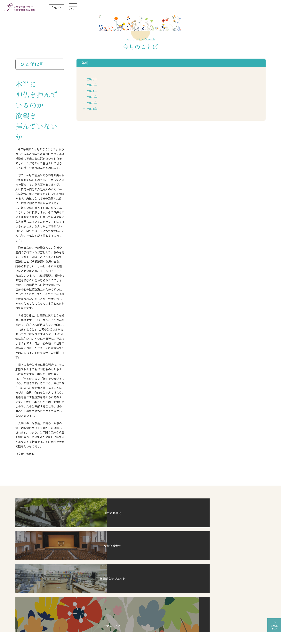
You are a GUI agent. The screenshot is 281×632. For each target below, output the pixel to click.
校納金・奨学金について (124, 489)
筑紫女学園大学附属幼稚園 (226, 600)
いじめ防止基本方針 (223, 460)
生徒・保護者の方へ (223, 510)
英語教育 (85, 496)
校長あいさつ (51, 466)
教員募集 (218, 487)
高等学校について (155, 466)
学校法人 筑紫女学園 (50, 600)
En (247, 9)
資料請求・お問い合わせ (226, 498)
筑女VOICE (118, 506)
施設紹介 (49, 478)
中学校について (120, 466)
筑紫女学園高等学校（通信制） (157, 600)
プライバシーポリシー (225, 454)
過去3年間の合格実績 (190, 472)
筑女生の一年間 (120, 501)
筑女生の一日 (119, 495)
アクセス (49, 483)
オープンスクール (190, 492)
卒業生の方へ (220, 516)
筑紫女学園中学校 (193, 600)
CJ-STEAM (84, 466)
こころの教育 (87, 502)
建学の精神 (50, 472)
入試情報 (117, 483)
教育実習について (222, 481)
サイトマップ (220, 475)
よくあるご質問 (221, 493)
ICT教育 (85, 485)
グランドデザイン (123, 472)
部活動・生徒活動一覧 (123, 478)
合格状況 (184, 466)
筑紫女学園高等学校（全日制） (113, 600)
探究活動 (85, 491)
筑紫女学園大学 (78, 600)
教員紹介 (49, 489)
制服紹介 (49, 495)
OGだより (185, 478)
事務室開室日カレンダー (226, 504)
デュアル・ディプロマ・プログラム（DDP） (90, 476)
